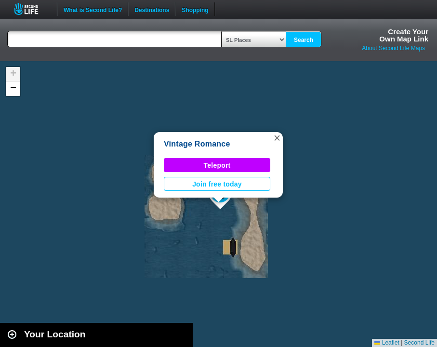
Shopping (195, 9)
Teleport (217, 165)
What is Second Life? (93, 9)
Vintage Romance (197, 144)
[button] (277, 138)
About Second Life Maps (393, 48)
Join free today (217, 184)
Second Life (31, 8)
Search (303, 40)
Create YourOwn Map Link (403, 35)
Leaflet (386, 342)
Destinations (151, 9)
